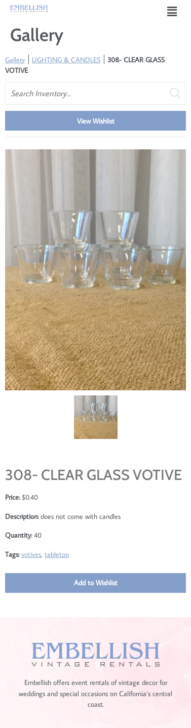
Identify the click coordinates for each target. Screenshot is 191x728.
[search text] (95, 93)
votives (31, 554)
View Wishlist (95, 121)
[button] (172, 11)
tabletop (57, 554)
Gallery (15, 59)
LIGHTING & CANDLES (66, 59)
